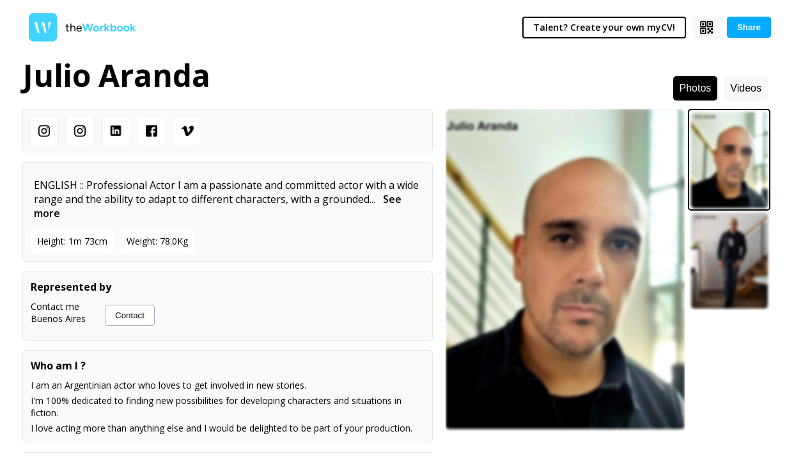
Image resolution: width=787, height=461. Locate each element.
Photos (696, 88)
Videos (745, 88)
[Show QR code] (706, 27)
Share (749, 27)
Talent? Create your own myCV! (604, 27)
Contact (129, 315)
